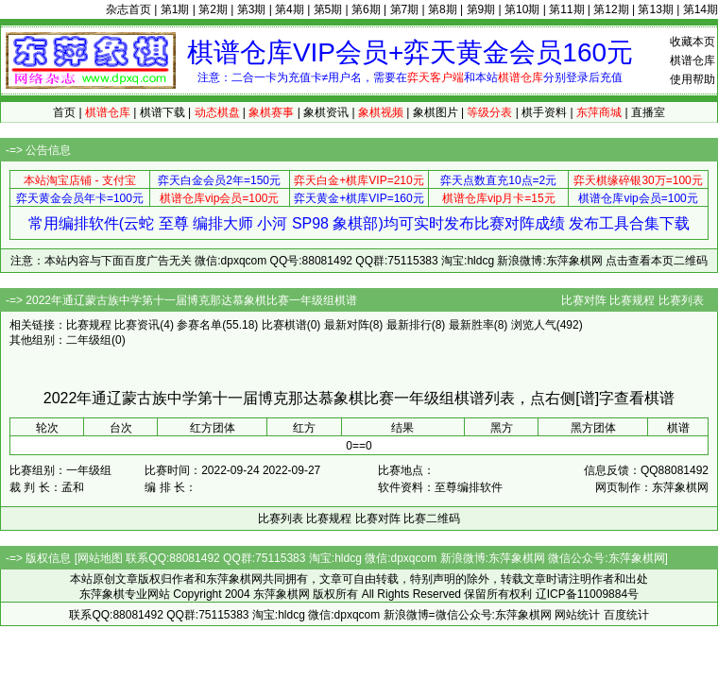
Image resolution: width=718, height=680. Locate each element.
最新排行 (409, 325)
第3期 (251, 9)
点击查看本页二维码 (657, 260)
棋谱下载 (162, 112)
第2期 (213, 9)
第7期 (404, 9)
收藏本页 (692, 41)
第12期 (610, 9)
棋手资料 (544, 112)
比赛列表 (681, 300)
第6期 (366, 9)
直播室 (648, 112)
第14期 (700, 9)
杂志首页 (128, 9)
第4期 (289, 9)
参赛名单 (199, 325)
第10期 (521, 9)
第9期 (481, 9)
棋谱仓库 (692, 60)
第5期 (328, 9)
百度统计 (626, 614)
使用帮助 (692, 79)
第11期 (566, 9)
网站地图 (100, 558)
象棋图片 (435, 112)
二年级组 (88, 340)
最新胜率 (471, 325)
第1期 (175, 9)
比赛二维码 (431, 518)
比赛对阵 (584, 300)
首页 (64, 112)
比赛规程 (632, 300)
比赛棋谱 (284, 325)
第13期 (655, 9)
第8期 (442, 9)
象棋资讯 (326, 112)
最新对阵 (346, 325)
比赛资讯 (137, 325)
